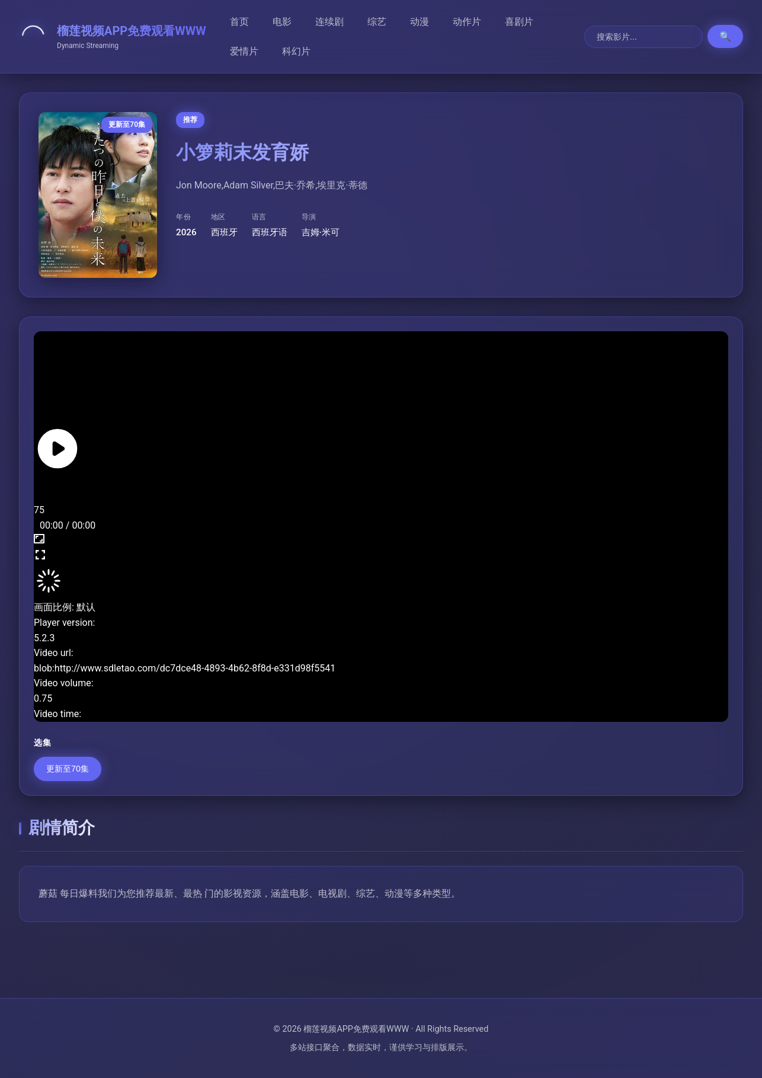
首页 (239, 21)
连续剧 (329, 21)
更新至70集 (67, 768)
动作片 (467, 21)
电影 (282, 21)
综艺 (376, 21)
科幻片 (296, 51)
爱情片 (244, 51)
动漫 (419, 21)
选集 (42, 743)
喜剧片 (519, 21)
